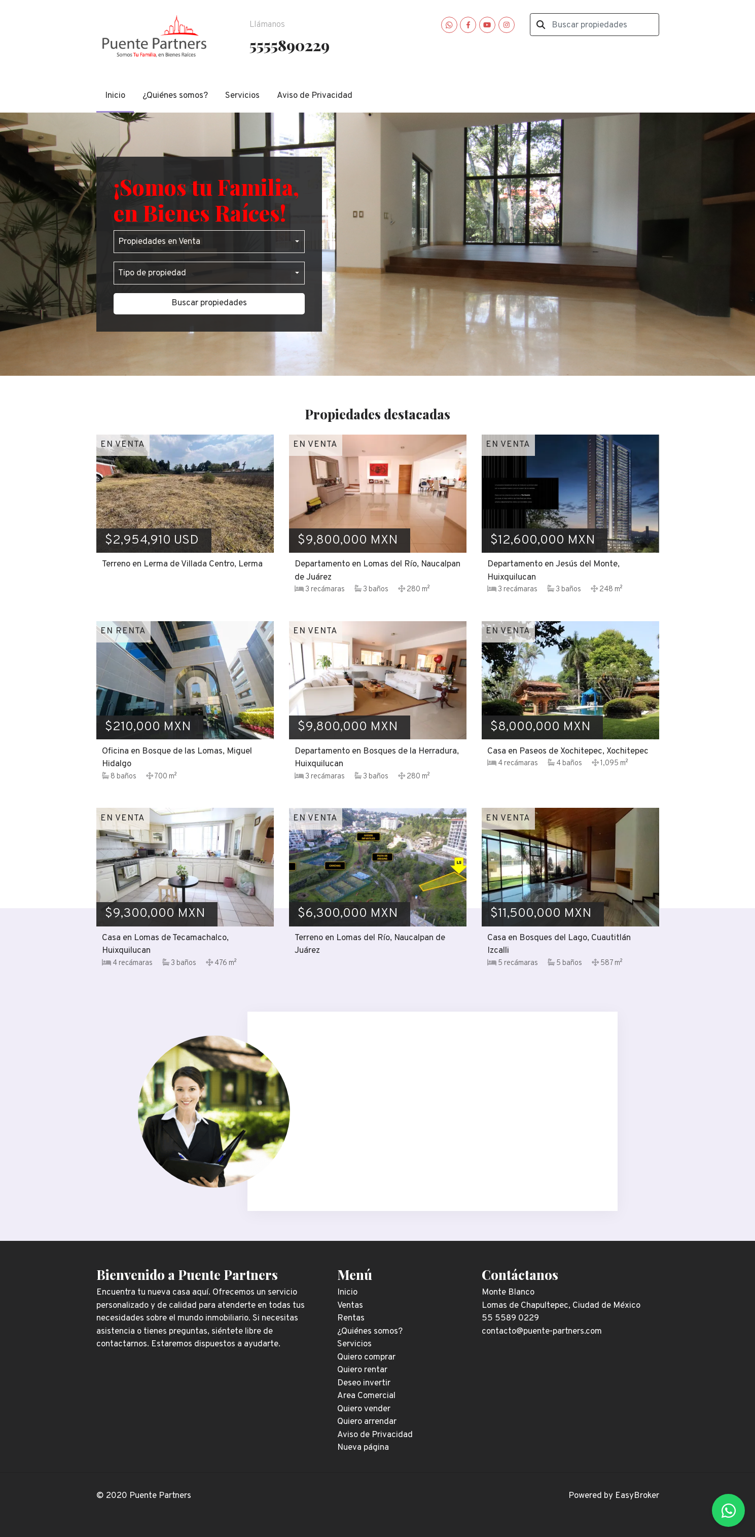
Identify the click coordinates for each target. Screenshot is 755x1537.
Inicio (115, 95)
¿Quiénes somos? (175, 95)
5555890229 (289, 45)
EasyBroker (637, 1496)
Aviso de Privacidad (314, 95)
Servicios (242, 95)
